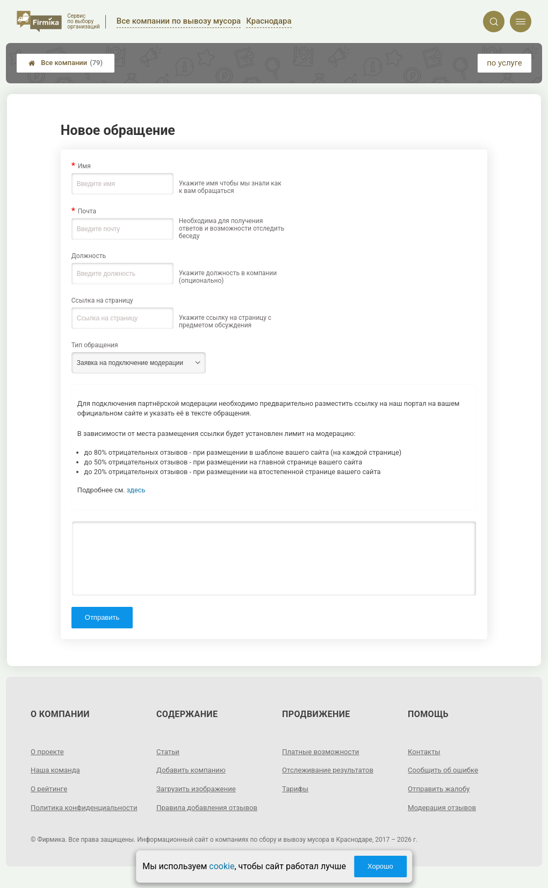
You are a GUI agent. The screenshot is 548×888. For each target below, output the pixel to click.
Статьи (168, 751)
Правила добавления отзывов (210, 807)
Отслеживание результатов (330, 769)
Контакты (425, 751)
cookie (221, 866)
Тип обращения (94, 345)
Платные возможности (323, 751)
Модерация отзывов (444, 807)
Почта (87, 211)
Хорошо (380, 866)
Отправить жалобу (441, 788)
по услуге (504, 63)
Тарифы (296, 788)
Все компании (65, 63)
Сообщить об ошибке (445, 769)
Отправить (102, 617)
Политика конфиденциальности (69, 812)
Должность (88, 256)
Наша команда (57, 769)
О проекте (48, 751)
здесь (136, 490)
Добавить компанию (193, 769)
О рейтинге (50, 788)
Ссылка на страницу (102, 300)
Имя (84, 166)
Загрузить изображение (198, 788)
